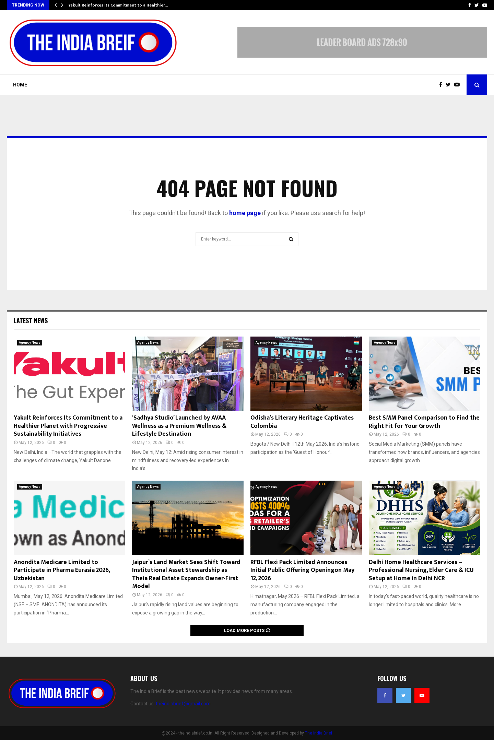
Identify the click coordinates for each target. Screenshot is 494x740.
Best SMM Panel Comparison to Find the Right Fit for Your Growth (424, 422)
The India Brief (318, 733)
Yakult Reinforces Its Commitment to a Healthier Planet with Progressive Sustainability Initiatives (68, 426)
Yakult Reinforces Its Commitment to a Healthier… (118, 5)
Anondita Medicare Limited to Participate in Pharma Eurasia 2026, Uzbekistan (62, 570)
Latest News (31, 320)
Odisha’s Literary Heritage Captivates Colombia (302, 422)
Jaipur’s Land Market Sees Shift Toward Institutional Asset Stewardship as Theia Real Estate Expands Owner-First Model (186, 574)
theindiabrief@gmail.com (183, 703)
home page (245, 212)
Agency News (29, 342)
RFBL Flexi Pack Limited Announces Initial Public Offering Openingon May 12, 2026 (302, 570)
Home (20, 84)
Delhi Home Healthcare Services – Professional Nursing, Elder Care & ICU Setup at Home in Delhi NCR (421, 570)
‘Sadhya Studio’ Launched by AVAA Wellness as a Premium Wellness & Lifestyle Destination (179, 426)
